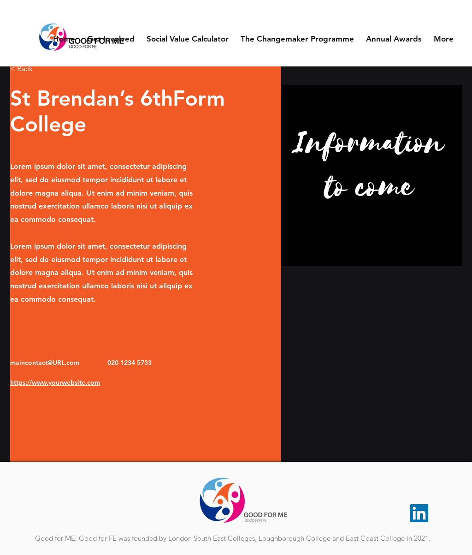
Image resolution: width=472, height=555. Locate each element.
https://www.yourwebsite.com (55, 382)
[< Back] (28, 69)
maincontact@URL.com (44, 362)
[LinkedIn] (419, 513)
